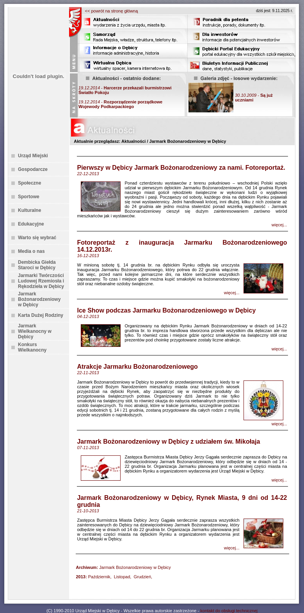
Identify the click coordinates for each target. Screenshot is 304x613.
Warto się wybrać (37, 237)
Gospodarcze (33, 169)
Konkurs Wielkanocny (32, 347)
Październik (99, 576)
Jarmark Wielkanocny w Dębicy (35, 331)
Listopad (122, 576)
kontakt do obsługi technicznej (229, 610)
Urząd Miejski (33, 155)
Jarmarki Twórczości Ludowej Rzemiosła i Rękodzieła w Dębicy (41, 281)
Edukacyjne (31, 224)
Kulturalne (29, 210)
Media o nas (31, 251)
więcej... (279, 224)
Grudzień (142, 576)
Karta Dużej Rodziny (40, 315)
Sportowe (28, 196)
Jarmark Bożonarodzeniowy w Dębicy (39, 299)
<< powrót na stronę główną (111, 11)
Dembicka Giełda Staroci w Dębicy (37, 264)
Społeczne (29, 183)
